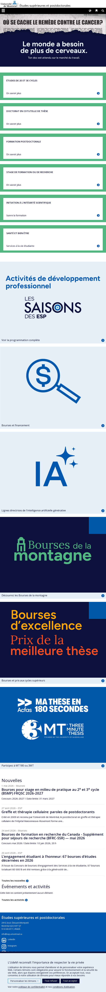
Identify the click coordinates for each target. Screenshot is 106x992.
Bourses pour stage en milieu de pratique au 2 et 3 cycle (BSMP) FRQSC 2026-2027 (50, 791)
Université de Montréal (9, 4)
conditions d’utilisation (64, 986)
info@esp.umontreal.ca (12, 934)
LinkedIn (11, 939)
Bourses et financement (15, 425)
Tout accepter (70, 980)
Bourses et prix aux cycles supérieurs (23, 680)
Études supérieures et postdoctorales (44, 5)
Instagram (12, 945)
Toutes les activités (13, 899)
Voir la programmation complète (21, 340)
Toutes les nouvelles (13, 880)
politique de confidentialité (31, 986)
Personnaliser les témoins (24, 980)
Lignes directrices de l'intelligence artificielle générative (34, 510)
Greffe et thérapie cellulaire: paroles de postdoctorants (48, 811)
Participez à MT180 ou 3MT (18, 765)
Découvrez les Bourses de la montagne (24, 595)
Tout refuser (51, 980)
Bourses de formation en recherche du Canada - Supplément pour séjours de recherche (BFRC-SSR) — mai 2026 (53, 836)
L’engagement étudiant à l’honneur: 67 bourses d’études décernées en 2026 (49, 858)
